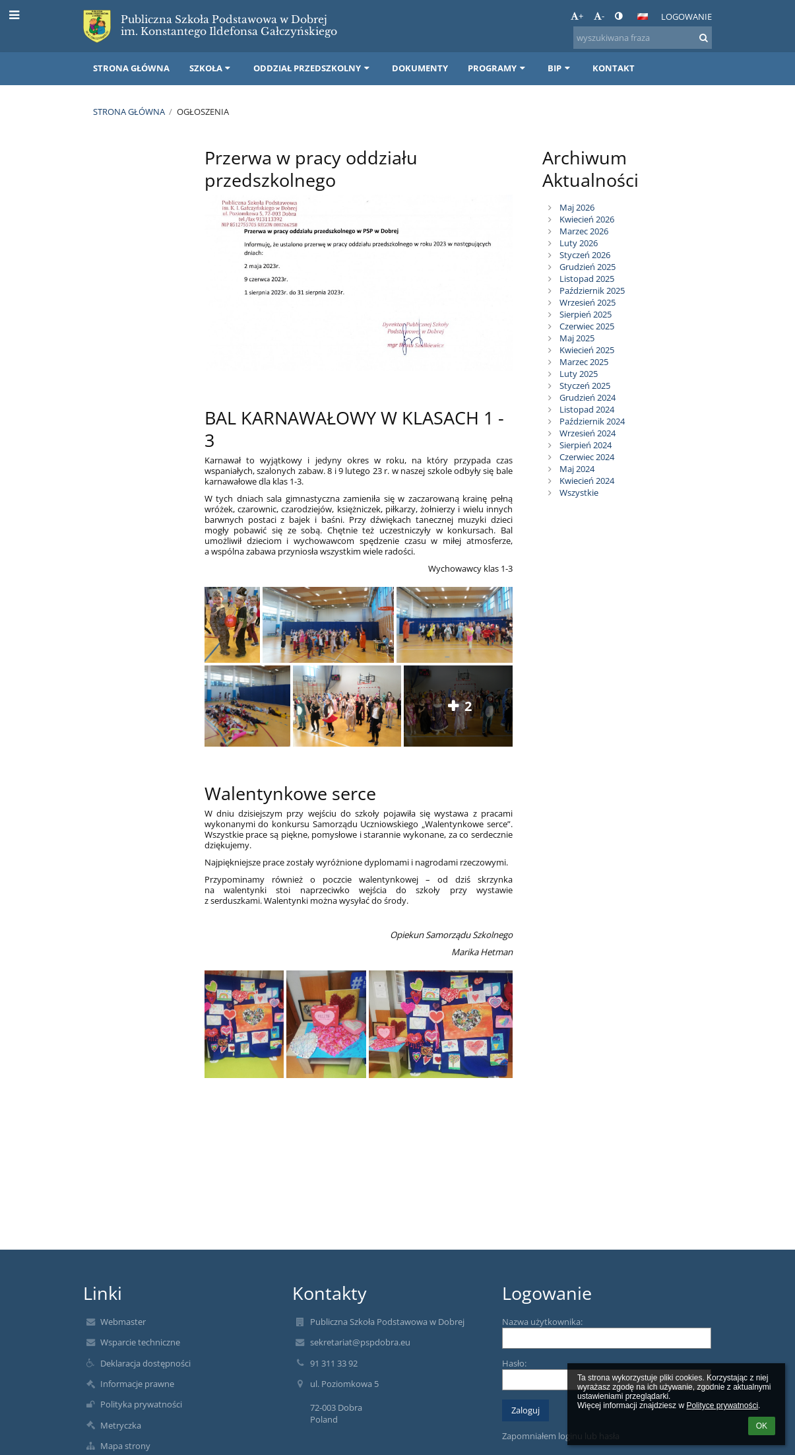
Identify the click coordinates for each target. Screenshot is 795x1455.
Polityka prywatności (141, 1404)
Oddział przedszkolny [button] (312, 68)
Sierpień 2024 (585, 445)
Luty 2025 (578, 374)
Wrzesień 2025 (587, 302)
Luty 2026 (578, 243)
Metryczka (120, 1425)
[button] (642, 16)
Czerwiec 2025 (586, 326)
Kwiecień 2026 (586, 219)
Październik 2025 (592, 290)
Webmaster (123, 1322)
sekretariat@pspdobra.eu (360, 1342)
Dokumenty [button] (420, 68)
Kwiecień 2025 (586, 350)
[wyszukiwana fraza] (642, 37)
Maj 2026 (576, 207)
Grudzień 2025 (587, 267)
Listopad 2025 (586, 279)
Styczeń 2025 (584, 385)
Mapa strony (125, 1446)
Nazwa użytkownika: (542, 1322)
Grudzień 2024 (587, 397)
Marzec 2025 (583, 362)
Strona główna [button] (131, 68)
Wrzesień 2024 (587, 433)
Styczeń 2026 (584, 255)
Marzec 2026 (583, 231)
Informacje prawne (137, 1384)
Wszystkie (578, 492)
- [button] (599, 16)
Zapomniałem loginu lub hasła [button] (561, 1436)
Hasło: (514, 1363)
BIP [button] (560, 68)
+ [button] (577, 16)
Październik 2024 (592, 421)
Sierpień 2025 (585, 314)
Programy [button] (498, 68)
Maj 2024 (576, 469)
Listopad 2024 (586, 409)
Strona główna (129, 112)
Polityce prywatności (722, 1405)
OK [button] (761, 1426)
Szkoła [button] (211, 68)
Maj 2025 (576, 338)
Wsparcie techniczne (140, 1342)
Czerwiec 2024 (586, 457)
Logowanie (686, 16)
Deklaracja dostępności (145, 1363)
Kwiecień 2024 (586, 481)
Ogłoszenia (203, 112)
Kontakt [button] (613, 68)
